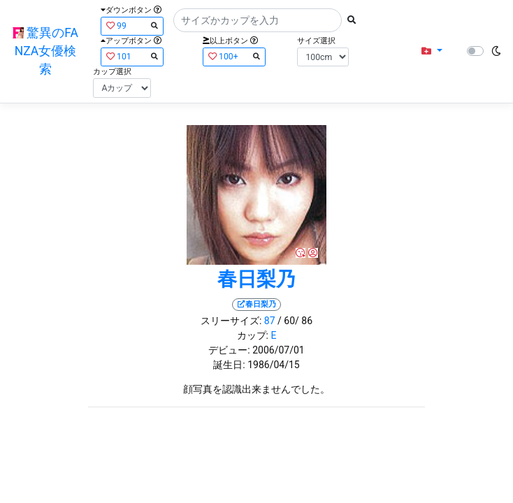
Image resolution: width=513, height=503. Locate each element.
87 (269, 320)
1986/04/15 (273, 364)
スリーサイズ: (231, 320)
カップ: (252, 335)
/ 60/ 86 (294, 320)
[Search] (257, 20)
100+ (234, 56)
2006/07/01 (278, 350)
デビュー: (229, 350)
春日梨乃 (256, 279)
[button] (431, 51)
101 (132, 56)
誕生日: (229, 364)
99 (132, 25)
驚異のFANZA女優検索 (45, 51)
